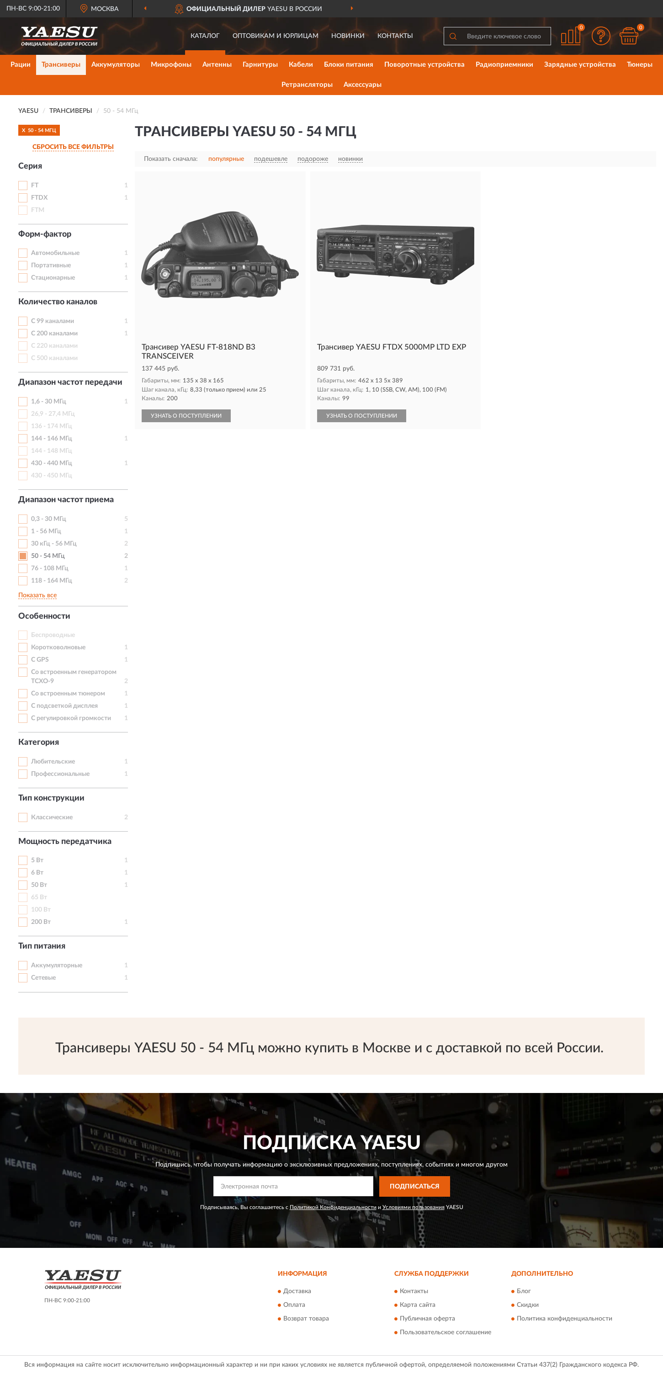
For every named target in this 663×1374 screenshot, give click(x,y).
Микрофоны (171, 64)
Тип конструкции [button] (51, 798)
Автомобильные (55, 253)
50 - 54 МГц (48, 556)
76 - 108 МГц (50, 568)
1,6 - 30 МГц (48, 401)
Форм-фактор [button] (44, 234)
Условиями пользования (413, 1207)
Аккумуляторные (56, 965)
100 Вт (41, 910)
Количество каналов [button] (57, 302)
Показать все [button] (37, 595)
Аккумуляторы (115, 64)
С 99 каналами (52, 321)
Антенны (217, 64)
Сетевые (43, 978)
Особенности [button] (44, 616)
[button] (601, 36)
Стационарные (53, 278)
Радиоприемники (504, 64)
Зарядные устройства (580, 64)
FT (34, 185)
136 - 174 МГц (51, 426)
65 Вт (39, 897)
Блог (524, 1292)
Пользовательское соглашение (445, 1333)
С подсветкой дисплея (64, 706)
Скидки (528, 1305)
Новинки (348, 36)
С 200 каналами (54, 333)
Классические (52, 817)
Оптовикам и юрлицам (275, 36)
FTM (37, 210)
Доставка (297, 1292)
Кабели (301, 64)
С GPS (40, 660)
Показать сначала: (171, 159)
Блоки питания (348, 64)
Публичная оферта (427, 1319)
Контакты (395, 36)
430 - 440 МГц (51, 463)
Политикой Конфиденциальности (333, 1207)
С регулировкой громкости (71, 718)
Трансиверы (61, 64)
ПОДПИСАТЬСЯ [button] (415, 1186)
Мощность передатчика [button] (64, 842)
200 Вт (41, 922)
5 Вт (37, 860)
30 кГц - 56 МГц (54, 544)
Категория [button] (38, 742)
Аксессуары (363, 84)
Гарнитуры (260, 64)
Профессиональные (60, 774)
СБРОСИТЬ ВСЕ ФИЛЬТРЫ (73, 147)
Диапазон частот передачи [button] (70, 382)
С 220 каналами (54, 346)
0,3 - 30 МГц (48, 519)
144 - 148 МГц (51, 451)
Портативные (51, 265)
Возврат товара (306, 1319)
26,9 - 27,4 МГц (53, 414)
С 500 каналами (54, 358)
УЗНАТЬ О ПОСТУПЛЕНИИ (186, 416)
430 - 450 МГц (51, 475)
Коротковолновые (58, 647)
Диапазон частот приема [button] (66, 500)
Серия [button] (30, 166)
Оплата (294, 1305)
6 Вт (37, 873)
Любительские (53, 762)
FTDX (39, 198)
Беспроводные (53, 635)
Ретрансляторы (307, 84)
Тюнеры (639, 64)
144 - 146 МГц (51, 438)
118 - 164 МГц (51, 581)
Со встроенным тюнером (68, 693)
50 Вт (39, 885)
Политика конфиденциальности (564, 1319)
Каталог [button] (205, 36)
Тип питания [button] (41, 946)
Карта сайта (417, 1305)
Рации (21, 64)
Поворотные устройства (424, 64)
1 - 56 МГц (46, 531)
